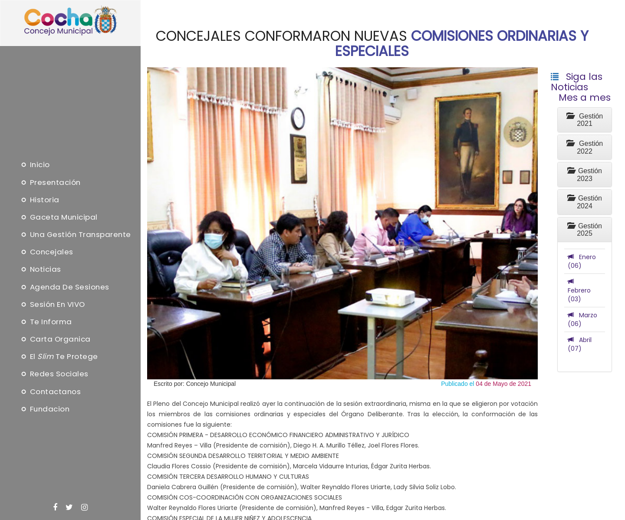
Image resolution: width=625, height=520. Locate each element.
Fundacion (45, 409)
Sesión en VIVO (52, 304)
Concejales (46, 252)
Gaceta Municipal (59, 217)
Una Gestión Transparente (75, 235)
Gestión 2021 (584, 120)
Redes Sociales (54, 374)
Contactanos (50, 391)
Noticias (40, 269)
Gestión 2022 (584, 147)
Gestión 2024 (584, 202)
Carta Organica (55, 339)
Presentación (50, 182)
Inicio (35, 165)
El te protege (59, 357)
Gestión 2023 (584, 174)
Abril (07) (580, 344)
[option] (342, 223)
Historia (39, 199)
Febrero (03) (579, 290)
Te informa (46, 321)
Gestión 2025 (584, 229)
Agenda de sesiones (64, 287)
